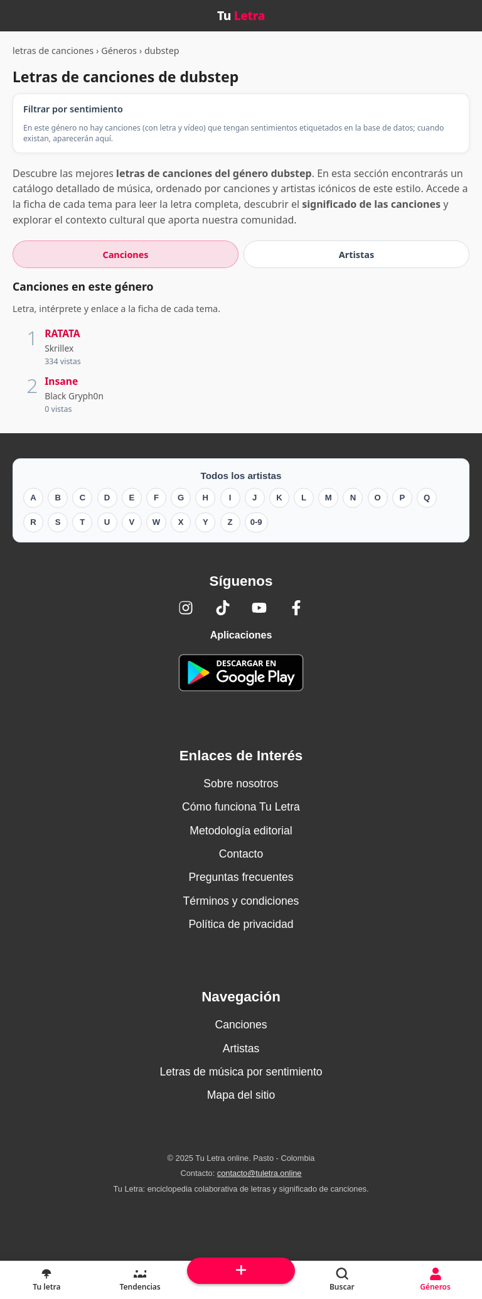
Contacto (241, 854)
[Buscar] (341, 1280)
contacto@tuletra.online (259, 1173)
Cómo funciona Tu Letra (241, 806)
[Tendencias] (140, 1280)
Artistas (241, 1048)
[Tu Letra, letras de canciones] (47, 1280)
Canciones (241, 1024)
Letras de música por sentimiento (240, 1071)
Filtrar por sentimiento (73, 109)
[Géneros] (435, 1280)
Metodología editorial (241, 830)
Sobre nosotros (240, 783)
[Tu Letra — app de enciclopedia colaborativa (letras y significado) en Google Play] (241, 673)
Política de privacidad (240, 924)
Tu (241, 15)
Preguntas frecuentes (240, 877)
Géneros (119, 51)
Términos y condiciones (241, 901)
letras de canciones (53, 51)
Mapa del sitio (241, 1095)
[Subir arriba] (241, 1271)
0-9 (256, 522)
